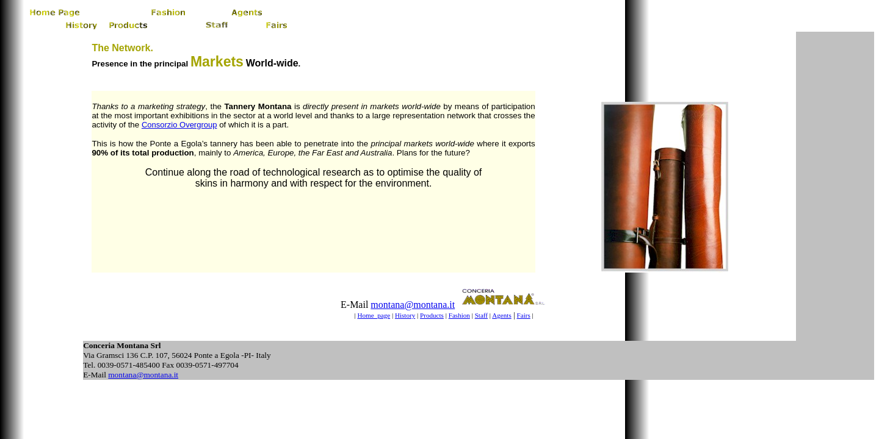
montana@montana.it (413, 304)
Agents (501, 315)
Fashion (459, 315)
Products (432, 315)
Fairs (523, 315)
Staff (481, 315)
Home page (373, 315)
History (405, 315)
